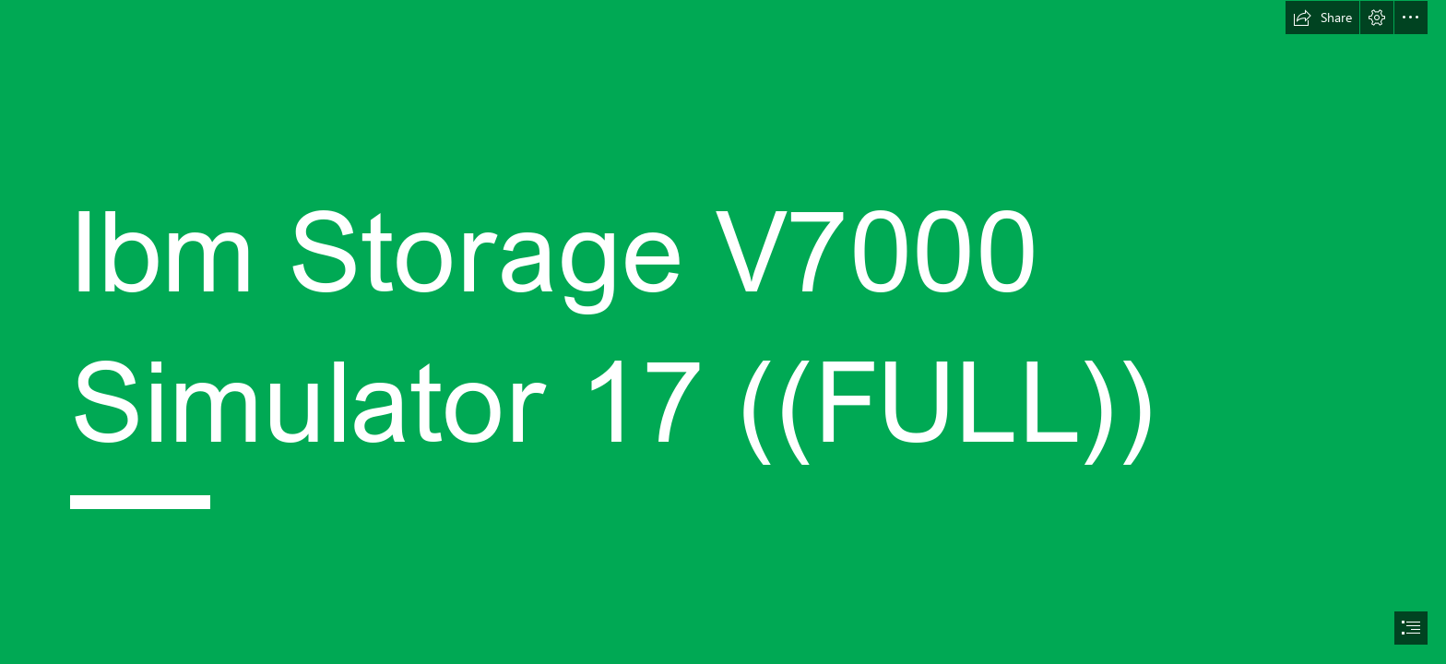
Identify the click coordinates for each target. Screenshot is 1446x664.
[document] (723, 332)
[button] (1322, 17)
